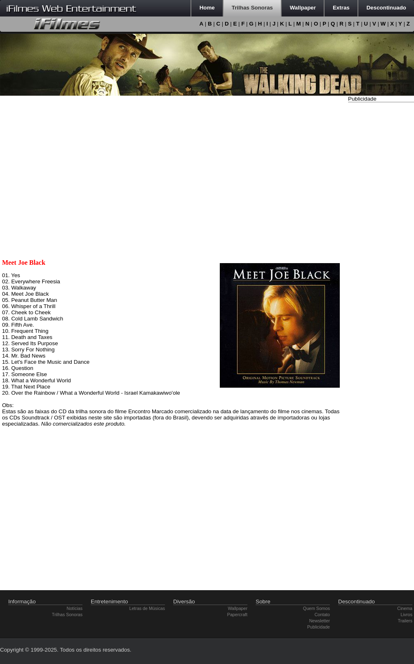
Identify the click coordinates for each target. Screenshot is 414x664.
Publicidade (318, 626)
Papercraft (237, 614)
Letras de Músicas (147, 608)
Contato (322, 614)
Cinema (404, 608)
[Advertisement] (381, 228)
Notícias (75, 608)
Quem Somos (316, 608)
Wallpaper (237, 608)
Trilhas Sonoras (67, 614)
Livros (406, 614)
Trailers (405, 620)
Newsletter (319, 620)
